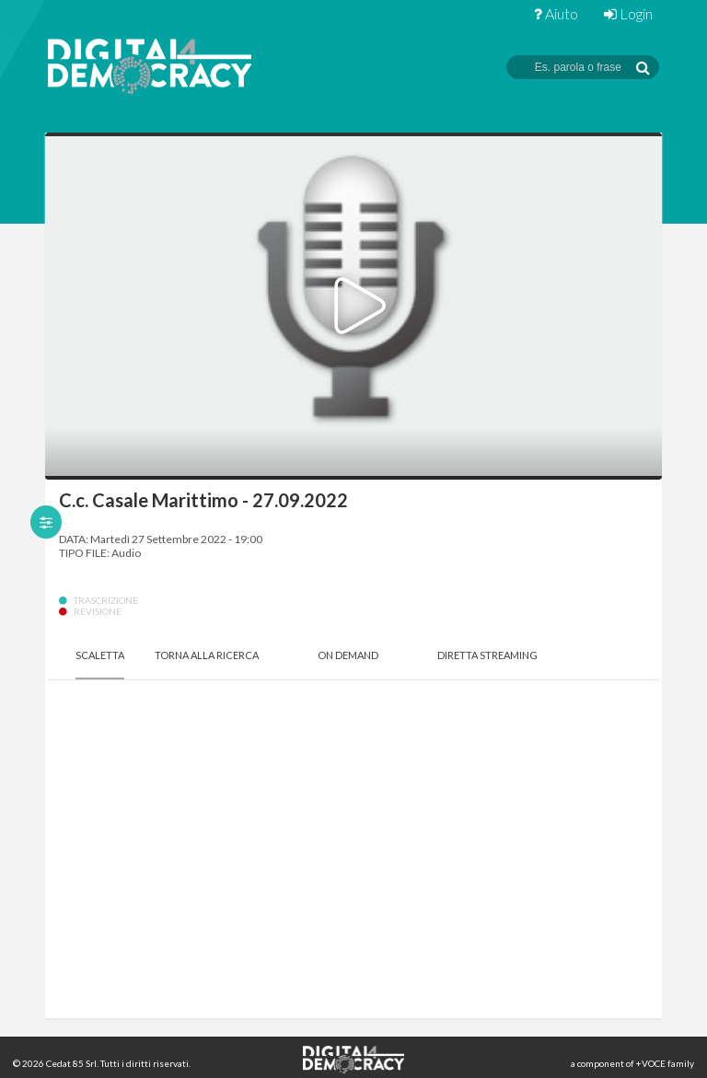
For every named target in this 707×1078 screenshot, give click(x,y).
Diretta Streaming (487, 655)
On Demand (348, 655)
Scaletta (99, 655)
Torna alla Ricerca (207, 655)
